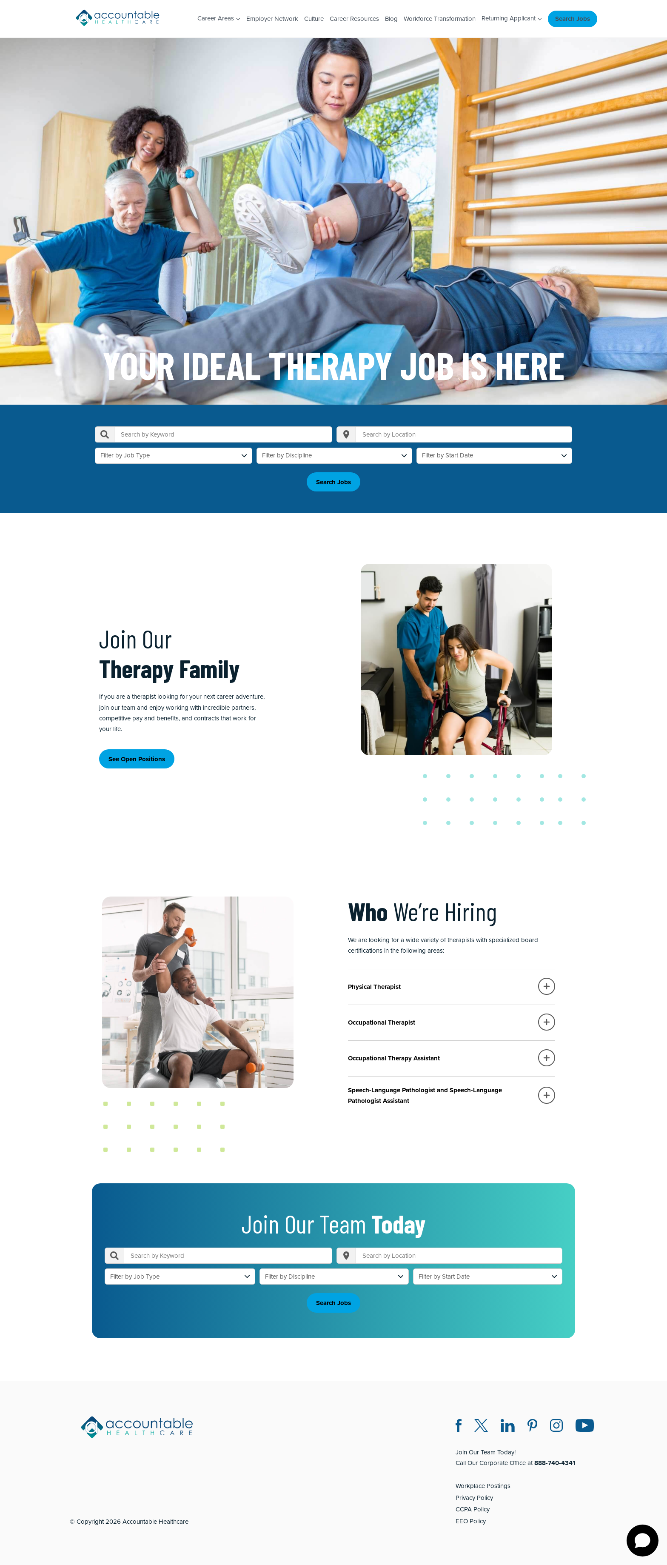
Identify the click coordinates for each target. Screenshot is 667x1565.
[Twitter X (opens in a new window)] (481, 1424)
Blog (391, 18)
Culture (314, 18)
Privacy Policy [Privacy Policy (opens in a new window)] (474, 1495)
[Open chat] (642, 1540)
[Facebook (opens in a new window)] (459, 1424)
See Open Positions (136, 758)
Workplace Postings (483, 1483)
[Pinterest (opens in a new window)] (532, 1424)
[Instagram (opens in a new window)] (556, 1424)
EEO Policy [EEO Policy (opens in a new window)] (471, 1518)
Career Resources (354, 18)
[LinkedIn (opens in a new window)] (508, 1424)
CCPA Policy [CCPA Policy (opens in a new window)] (473, 1507)
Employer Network (272, 18)
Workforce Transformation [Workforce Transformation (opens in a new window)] (440, 18)
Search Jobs (572, 18)
